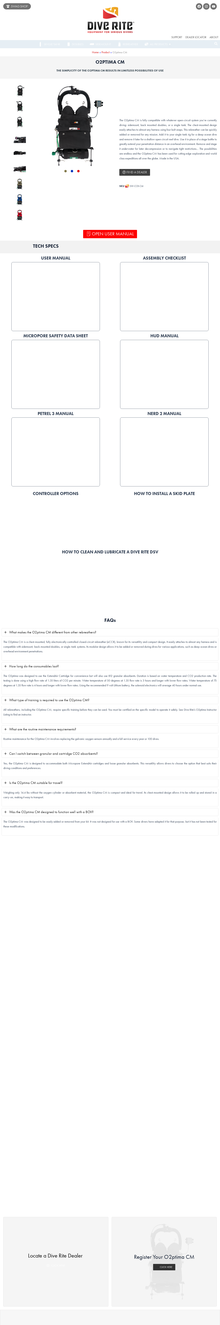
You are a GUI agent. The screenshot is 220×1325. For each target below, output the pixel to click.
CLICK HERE (164, 1052)
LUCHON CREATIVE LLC (149, 1319)
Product (105, 52)
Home (95, 52)
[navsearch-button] (216, 44)
